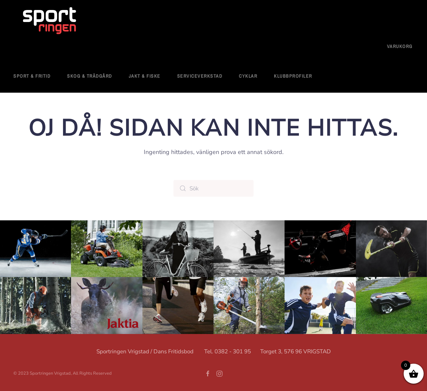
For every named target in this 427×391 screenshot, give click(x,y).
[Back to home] (50, 21)
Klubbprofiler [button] (293, 76)
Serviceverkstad (200, 76)
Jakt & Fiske (144, 76)
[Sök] (213, 188)
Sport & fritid (31, 76)
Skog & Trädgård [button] (89, 76)
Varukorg (400, 46)
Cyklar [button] (248, 76)
